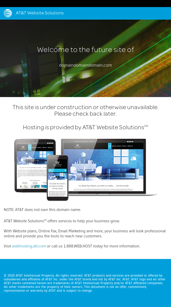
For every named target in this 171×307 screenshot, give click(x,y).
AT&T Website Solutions (40, 13)
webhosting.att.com (29, 246)
